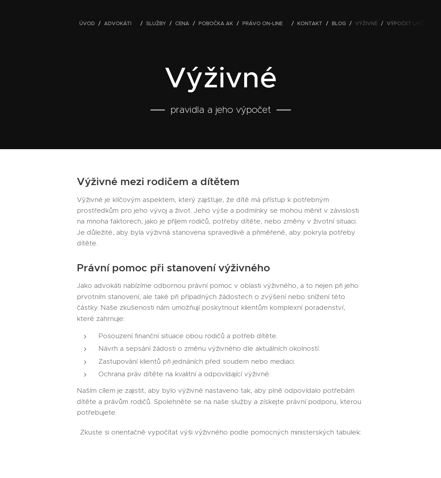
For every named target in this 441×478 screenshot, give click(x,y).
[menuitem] (89, 23)
